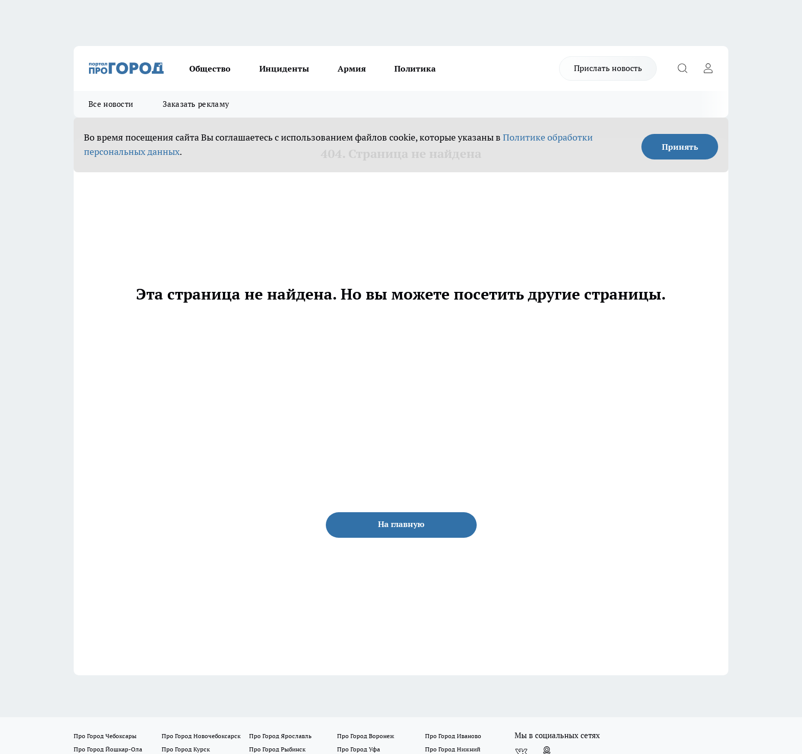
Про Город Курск (186, 749)
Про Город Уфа (358, 749)
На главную (401, 524)
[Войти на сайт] (708, 68)
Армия (352, 68)
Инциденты (284, 68)
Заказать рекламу (196, 104)
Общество (210, 68)
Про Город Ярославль (280, 736)
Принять (680, 147)
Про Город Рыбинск (277, 749)
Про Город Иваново (453, 736)
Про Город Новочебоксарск (201, 736)
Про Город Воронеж (365, 736)
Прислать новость (608, 68)
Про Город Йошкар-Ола (108, 749)
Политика (415, 68)
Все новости (110, 104)
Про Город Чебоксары (105, 736)
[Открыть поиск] (682, 68)
